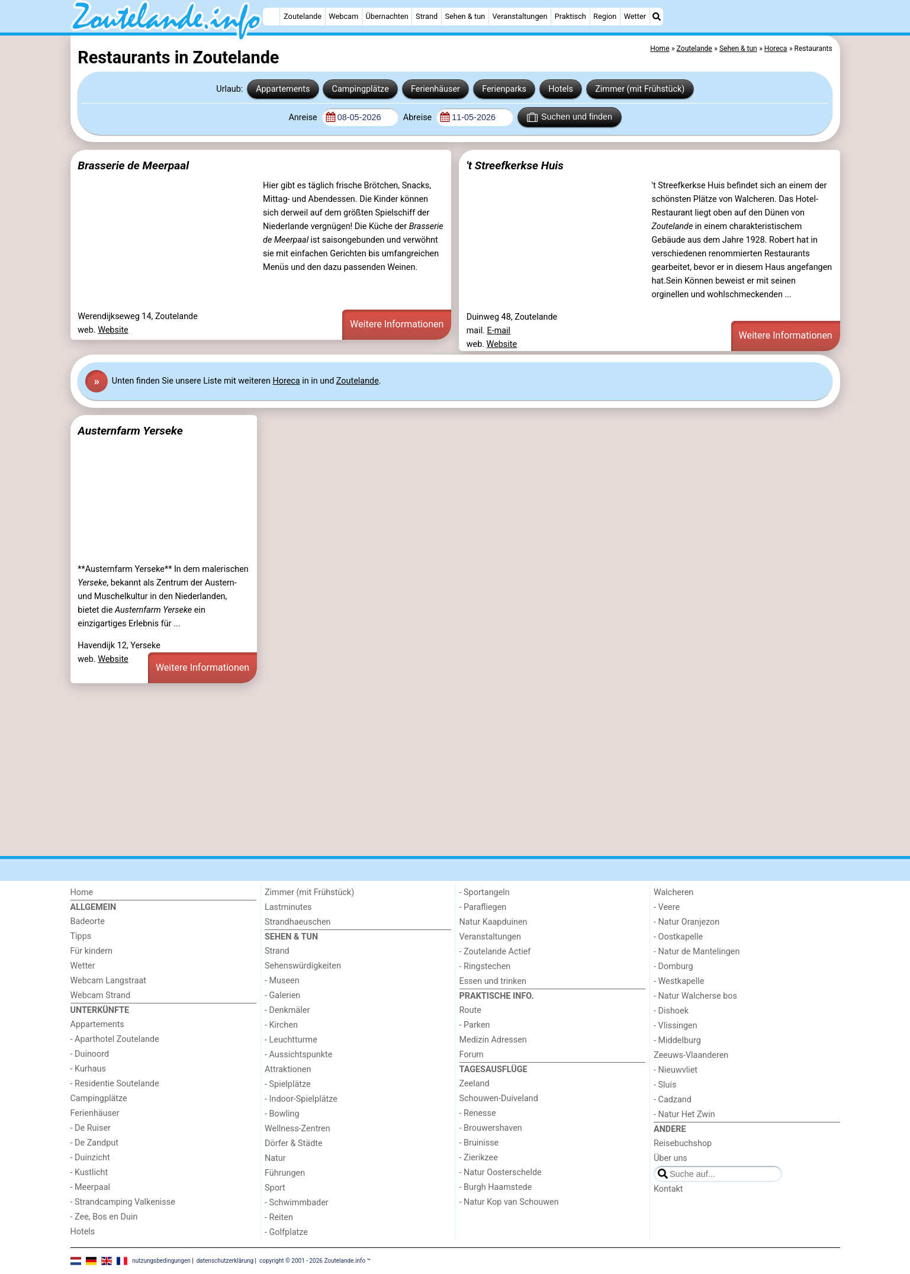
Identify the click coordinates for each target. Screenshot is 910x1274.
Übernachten (386, 16)
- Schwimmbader (297, 1203)
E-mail (499, 331)
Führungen (285, 1173)
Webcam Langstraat (108, 981)
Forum (471, 1055)
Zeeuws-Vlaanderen (691, 1055)
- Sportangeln (484, 892)
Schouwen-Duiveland (498, 1098)
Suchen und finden (569, 117)
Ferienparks (504, 89)
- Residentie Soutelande (114, 1084)
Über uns (670, 1158)
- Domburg (673, 966)
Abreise (418, 117)
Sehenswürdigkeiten (303, 966)
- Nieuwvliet (675, 1070)
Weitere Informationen (396, 324)
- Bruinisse (479, 1143)
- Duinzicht (90, 1158)
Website (113, 330)
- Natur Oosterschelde (500, 1172)
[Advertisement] (425, 769)
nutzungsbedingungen (161, 1260)
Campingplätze (360, 89)
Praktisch (570, 16)
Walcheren (673, 892)
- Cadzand (673, 1100)
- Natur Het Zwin (684, 1114)
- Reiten (279, 1217)
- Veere (667, 907)
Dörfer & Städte (294, 1143)
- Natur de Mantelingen (696, 952)
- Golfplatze (286, 1232)
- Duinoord (90, 1054)
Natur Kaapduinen (493, 922)
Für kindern (91, 951)
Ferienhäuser (435, 89)
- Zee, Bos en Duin (104, 1217)
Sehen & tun (465, 16)
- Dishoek (671, 1011)
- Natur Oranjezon (686, 922)
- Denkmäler (287, 1010)
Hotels (560, 89)
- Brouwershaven (490, 1128)
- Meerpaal (90, 1187)
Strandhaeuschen (298, 922)
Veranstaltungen (519, 16)
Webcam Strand (100, 995)
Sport (275, 1188)
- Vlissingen (675, 1026)
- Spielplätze (288, 1084)
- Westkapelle (679, 981)
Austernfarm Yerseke (130, 430)
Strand (427, 16)
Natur (275, 1158)
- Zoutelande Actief (495, 952)
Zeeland (474, 1084)
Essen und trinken (493, 981)
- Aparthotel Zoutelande (114, 1039)
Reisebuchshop (683, 1143)
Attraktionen (288, 1069)
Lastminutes (288, 907)
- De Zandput (94, 1143)
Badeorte (87, 921)
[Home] (271, 16)
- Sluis (665, 1085)
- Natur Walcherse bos (695, 996)
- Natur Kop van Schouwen (509, 1202)
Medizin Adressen (493, 1040)
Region (604, 16)
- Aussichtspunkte (298, 1055)
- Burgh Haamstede (495, 1187)
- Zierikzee (478, 1158)
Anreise (303, 117)
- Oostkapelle (678, 937)
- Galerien (282, 995)
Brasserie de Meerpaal (133, 165)
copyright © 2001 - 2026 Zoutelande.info (312, 1260)
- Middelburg (677, 1040)
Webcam (343, 16)
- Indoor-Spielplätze (301, 1099)
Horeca (286, 381)
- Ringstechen (485, 966)
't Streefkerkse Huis (515, 165)
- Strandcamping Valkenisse (122, 1202)
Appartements (283, 89)
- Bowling (282, 1114)
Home (82, 892)
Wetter (635, 16)
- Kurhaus (88, 1069)
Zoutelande (302, 16)
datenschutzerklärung (225, 1260)
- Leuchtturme (291, 1040)
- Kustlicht (89, 1172)
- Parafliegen (483, 907)
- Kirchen (281, 1025)
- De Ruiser (90, 1128)
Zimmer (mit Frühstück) (639, 89)
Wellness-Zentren (297, 1129)
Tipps (81, 936)
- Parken (474, 1025)
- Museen (282, 981)
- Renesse (477, 1113)
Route (470, 1010)
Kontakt (668, 1189)
